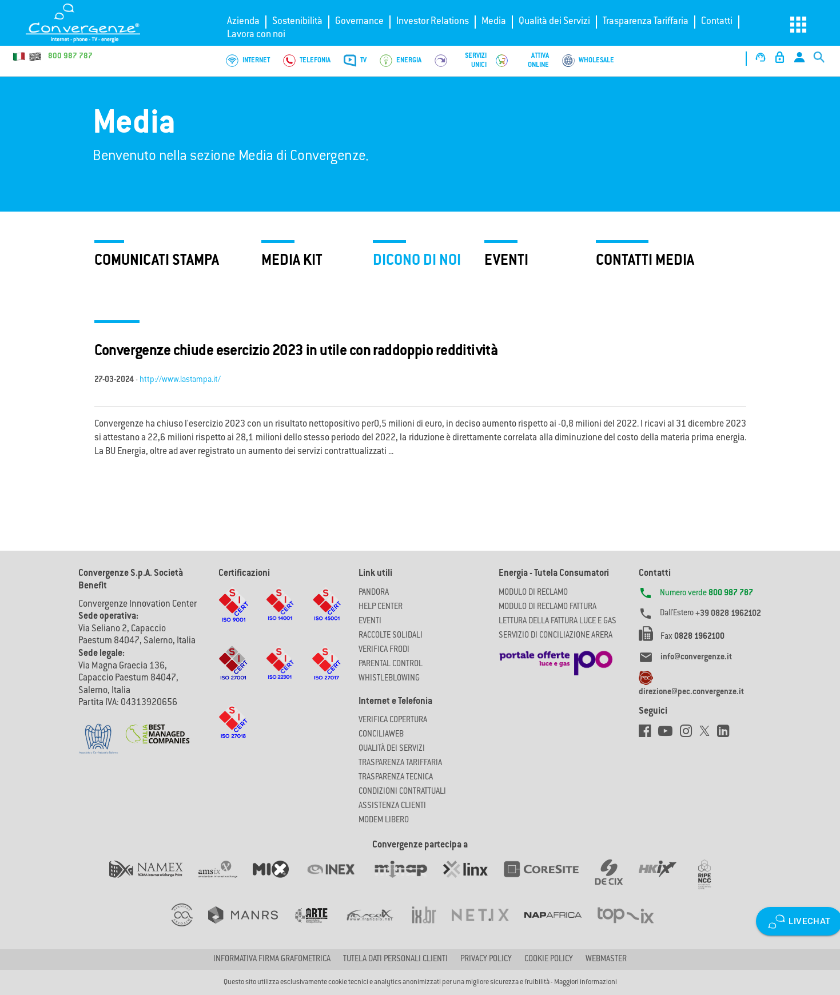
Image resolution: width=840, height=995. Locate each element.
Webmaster (606, 960)
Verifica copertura (393, 721)
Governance (359, 21)
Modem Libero (384, 821)
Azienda (243, 21)
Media (493, 21)
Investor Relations (432, 21)
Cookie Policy (548, 960)
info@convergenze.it (696, 658)
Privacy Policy (486, 960)
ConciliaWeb (381, 735)
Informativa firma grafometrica (272, 960)
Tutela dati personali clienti (395, 960)
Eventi (370, 622)
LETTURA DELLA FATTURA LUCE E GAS (557, 622)
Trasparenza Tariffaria (645, 21)
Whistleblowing (389, 679)
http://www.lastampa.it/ (180, 380)
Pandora (374, 593)
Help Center (381, 607)
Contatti (716, 21)
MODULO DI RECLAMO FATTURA (547, 607)
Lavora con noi (256, 34)
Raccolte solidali (391, 636)
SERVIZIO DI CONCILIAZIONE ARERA (555, 636)
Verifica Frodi (384, 650)
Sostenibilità (297, 21)
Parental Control (391, 664)
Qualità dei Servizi (554, 21)
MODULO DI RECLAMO (533, 593)
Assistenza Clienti (392, 806)
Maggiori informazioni (585, 982)
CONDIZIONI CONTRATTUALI (402, 792)
